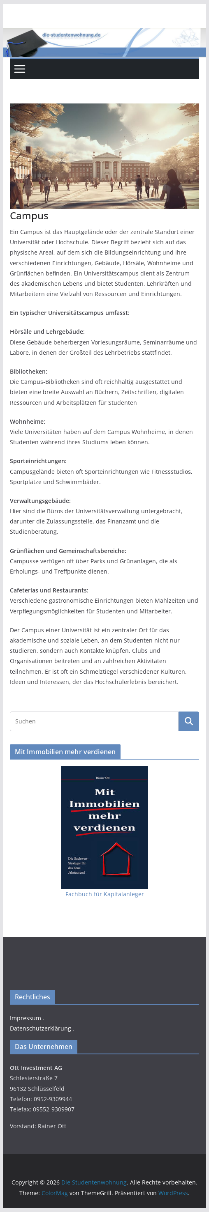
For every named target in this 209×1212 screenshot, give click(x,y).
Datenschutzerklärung (40, 1028)
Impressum (25, 1018)
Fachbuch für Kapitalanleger (104, 894)
